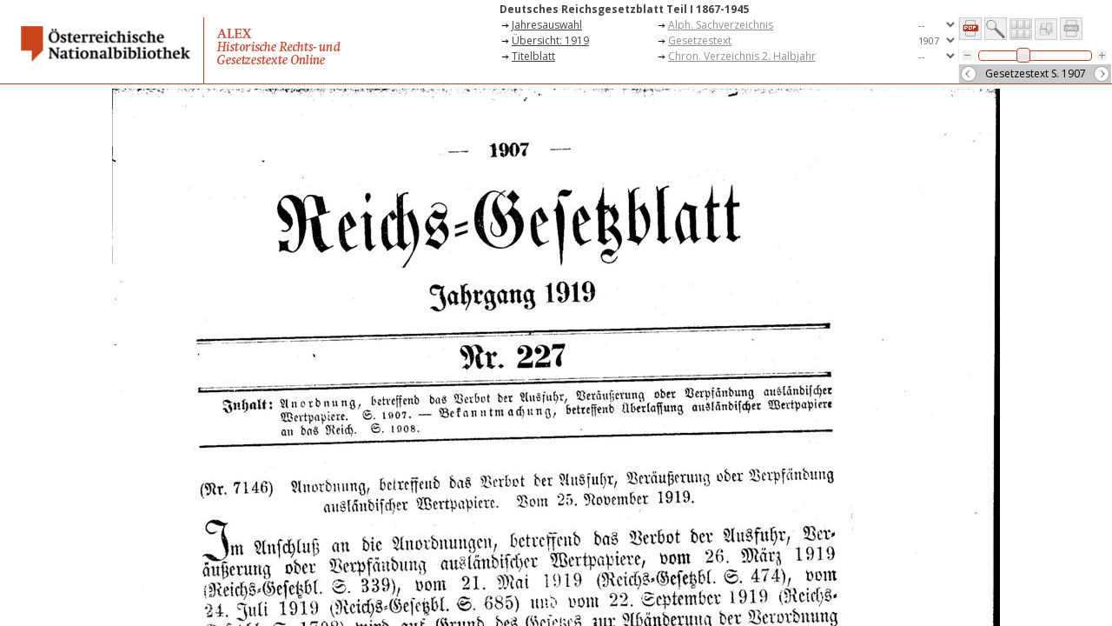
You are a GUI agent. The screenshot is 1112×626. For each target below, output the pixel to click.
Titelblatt (533, 56)
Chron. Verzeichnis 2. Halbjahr (742, 56)
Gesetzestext (699, 40)
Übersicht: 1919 (550, 40)
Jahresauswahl (547, 24)
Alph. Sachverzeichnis (720, 24)
